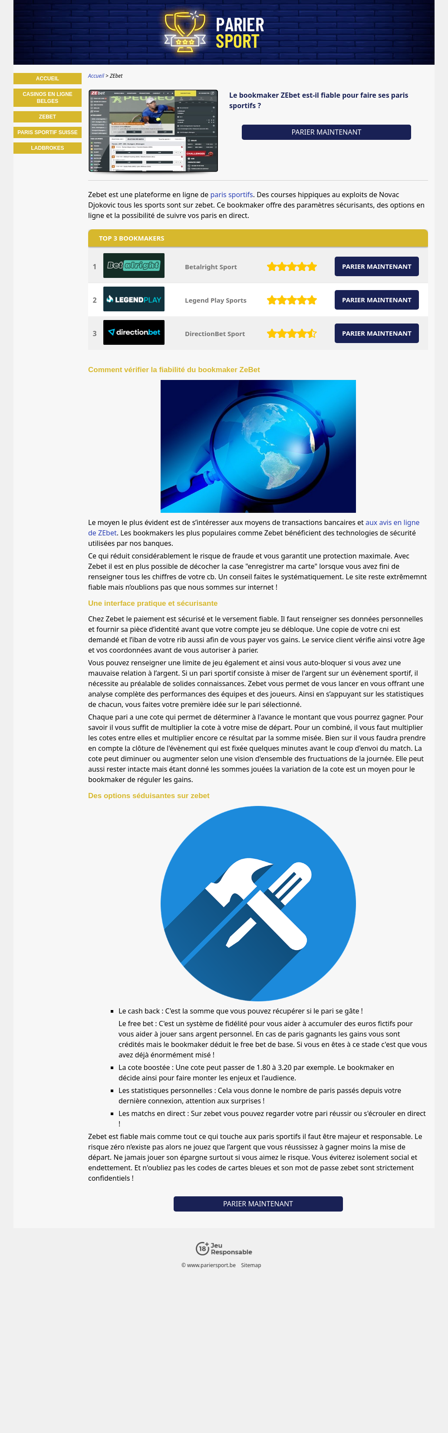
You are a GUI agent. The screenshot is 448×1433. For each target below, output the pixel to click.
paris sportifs (232, 194)
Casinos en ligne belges (47, 97)
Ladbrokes (47, 148)
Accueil (47, 79)
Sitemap (251, 1265)
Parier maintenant (326, 132)
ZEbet (47, 117)
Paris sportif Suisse (47, 132)
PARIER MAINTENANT (377, 266)
